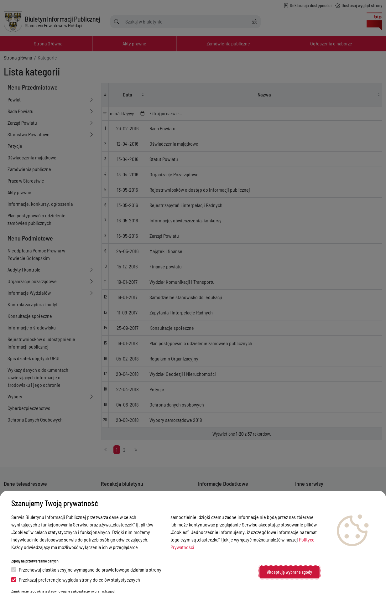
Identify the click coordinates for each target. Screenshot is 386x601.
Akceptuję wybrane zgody (289, 572)
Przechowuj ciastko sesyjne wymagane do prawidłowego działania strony (86, 570)
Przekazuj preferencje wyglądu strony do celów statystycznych (75, 580)
